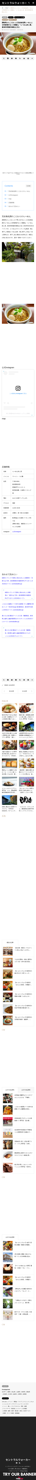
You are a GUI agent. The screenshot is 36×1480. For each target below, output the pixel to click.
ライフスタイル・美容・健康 (19, 1406)
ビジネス (26, 1404)
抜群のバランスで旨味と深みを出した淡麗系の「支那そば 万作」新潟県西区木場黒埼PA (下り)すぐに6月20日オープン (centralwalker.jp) (17, 581)
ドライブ (14, 1404)
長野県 (20, 1394)
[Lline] (16, 58)
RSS (19, 1463)
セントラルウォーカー (18, 1459)
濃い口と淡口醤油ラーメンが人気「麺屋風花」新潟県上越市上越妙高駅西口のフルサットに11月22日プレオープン (17, 633)
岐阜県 (23, 1391)
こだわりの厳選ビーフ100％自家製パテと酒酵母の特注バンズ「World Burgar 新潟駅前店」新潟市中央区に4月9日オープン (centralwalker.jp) (18, 607)
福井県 (15, 1394)
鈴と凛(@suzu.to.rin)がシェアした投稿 (18, 413)
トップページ (8, 1466)
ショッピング (6, 1404)
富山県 (13, 1391)
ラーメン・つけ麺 (19, 17)
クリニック (26, 1401)
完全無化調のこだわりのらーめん (19, 191)
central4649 (12, 685)
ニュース (20, 1404)
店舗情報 (11, 202)
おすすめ (5, 19)
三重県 (8, 1391)
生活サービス (27, 1411)
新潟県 (5, 17)
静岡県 (24, 1394)
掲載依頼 (24, 1468)
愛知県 (28, 1391)
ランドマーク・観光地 (9, 1408)
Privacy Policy (24, 1471)
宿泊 (21, 1411)
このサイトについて (14, 1471)
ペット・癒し (6, 1406)
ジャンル (4, 1401)
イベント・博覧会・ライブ (15, 1401)
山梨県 (18, 1391)
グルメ (11, 17)
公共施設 (24, 1408)
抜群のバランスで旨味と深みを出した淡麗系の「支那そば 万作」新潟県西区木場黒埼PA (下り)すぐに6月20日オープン (18, 595)
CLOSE (28, 185)
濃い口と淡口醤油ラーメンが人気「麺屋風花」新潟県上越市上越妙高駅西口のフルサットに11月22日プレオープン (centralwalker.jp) (17, 618)
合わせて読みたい (14, 206)
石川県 (10, 1394)
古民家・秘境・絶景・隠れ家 (10, 1411)
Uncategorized (6, 1389)
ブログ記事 (11, 1468)
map (10, 199)
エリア (3, 1391)
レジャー (18, 1408)
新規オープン (12, 19)
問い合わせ (18, 1468)
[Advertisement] (18, 117)
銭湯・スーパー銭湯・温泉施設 (11, 1413)
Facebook (16, 1463)
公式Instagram (13, 195)
